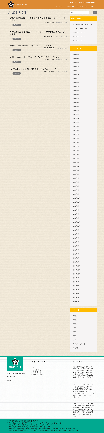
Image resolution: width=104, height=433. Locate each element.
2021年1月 (76, 262)
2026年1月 (76, 66)
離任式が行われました (79, 36)
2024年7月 (76, 134)
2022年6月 (76, 214)
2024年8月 (76, 130)
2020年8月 (76, 282)
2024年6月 (76, 138)
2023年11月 (76, 166)
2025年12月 (76, 70)
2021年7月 (76, 238)
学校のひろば (70, 6)
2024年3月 (76, 150)
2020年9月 (76, 278)
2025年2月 (76, 106)
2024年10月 (76, 122)
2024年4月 (76, 146)
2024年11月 (76, 118)
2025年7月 (76, 86)
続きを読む (16, 25)
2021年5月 (76, 246)
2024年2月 (76, 154)
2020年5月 (76, 294)
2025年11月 (76, 74)
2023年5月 (76, 186)
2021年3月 (76, 254)
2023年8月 (76, 174)
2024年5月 (76, 142)
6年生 (75, 336)
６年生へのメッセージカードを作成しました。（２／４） (36, 57)
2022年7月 (76, 210)
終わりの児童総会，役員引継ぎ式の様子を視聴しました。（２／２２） (38, 19)
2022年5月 (76, 218)
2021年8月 (76, 234)
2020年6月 (76, 290)
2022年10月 (76, 202)
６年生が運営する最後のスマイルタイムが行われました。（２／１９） (38, 33)
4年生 (75, 328)
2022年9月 (76, 206)
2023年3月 (76, 194)
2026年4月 (76, 54)
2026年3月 (76, 58)
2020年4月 (76, 298)
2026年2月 (76, 62)
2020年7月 (76, 286)
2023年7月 (76, 178)
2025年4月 (76, 98)
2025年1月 (76, 110)
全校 (74, 340)
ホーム (55, 6)
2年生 (75, 320)
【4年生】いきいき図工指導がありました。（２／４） (34, 69)
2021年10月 (76, 226)
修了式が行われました (79, 40)
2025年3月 (76, 102)
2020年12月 (76, 266)
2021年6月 (76, 242)
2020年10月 (76, 274)
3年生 (75, 324)
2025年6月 (76, 90)
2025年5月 (76, 94)
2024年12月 (76, 114)
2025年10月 (76, 78)
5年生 (75, 332)
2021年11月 (76, 222)
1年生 (75, 316)
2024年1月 (76, 158)
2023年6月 (76, 182)
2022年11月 (76, 198)
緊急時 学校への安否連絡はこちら (83, 24)
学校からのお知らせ (90, 6)
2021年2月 (76, 258)
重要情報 (75, 348)
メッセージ (62, 6)
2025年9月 (76, 82)
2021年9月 (76, 230)
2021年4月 (76, 250)
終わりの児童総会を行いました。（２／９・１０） (32, 45)
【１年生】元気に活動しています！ (83, 28)
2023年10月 (76, 170)
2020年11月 (76, 270)
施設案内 (10, 380)
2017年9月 (76, 302)
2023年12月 (76, 162)
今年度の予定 (79, 6)
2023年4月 (76, 190)
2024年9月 (76, 126)
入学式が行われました (79, 32)
